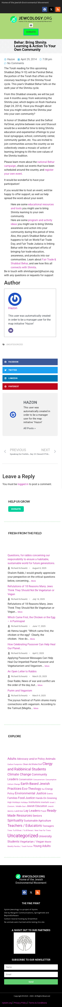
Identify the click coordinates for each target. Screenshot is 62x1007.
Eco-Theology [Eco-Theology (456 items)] (31, 789)
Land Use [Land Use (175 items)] (18, 811)
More (33, 581)
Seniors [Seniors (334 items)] (37, 815)
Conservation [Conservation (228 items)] (26, 779)
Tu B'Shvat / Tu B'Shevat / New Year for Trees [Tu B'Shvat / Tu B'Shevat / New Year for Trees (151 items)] (32, 830)
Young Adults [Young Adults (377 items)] (42, 846)
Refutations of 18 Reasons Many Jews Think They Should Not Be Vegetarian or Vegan (31, 590)
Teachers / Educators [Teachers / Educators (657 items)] (24, 826)
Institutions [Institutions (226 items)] (34, 802)
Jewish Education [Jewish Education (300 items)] (36, 806)
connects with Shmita (23, 267)
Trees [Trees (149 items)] (9, 830)
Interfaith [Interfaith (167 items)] (45, 802)
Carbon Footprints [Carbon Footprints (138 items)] (14, 764)
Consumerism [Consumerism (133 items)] (39, 780)
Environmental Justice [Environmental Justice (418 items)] (30, 793)
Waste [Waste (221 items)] (48, 841)
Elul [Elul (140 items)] (43, 789)
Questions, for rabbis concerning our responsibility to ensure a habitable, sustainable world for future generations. (31, 559)
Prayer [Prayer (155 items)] (43, 811)
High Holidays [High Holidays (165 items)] (13, 802)
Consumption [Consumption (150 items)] (50, 779)
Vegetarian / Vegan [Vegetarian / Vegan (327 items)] (32, 841)
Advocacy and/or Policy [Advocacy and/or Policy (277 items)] (31, 758)
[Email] (10, 330)
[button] (31, 25)
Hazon (12, 308)
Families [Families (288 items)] (12, 798)
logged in (23, 484)
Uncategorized (14, 344)
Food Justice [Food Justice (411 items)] (26, 798)
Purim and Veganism (20, 690)
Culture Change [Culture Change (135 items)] (13, 784)
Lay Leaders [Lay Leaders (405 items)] (32, 810)
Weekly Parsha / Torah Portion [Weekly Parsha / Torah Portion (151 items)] (20, 846)
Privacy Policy (20, 1003)
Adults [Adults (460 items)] (11, 759)
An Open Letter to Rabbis (22, 671)
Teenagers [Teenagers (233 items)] (48, 826)
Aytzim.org (7, 1003)
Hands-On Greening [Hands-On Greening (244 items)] (46, 798)
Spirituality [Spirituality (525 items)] (15, 820)
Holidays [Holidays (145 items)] (24, 802)
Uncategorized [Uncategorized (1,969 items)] (22, 835)
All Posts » (29, 428)
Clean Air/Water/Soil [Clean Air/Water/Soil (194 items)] (32, 764)
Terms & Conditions (38, 1003)
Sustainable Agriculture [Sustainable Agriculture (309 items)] (37, 820)
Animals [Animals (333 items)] (50, 758)
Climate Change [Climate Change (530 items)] (19, 774)
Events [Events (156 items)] (50, 794)
